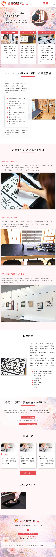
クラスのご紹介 (9, 38)
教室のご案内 (46, 38)
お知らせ (35, 546)
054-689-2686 (28, 541)
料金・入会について (28, 38)
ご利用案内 (29, 546)
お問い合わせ (43, 546)
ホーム (11, 546)
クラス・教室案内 (19, 546)
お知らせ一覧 (26, 482)
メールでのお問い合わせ (28, 431)
